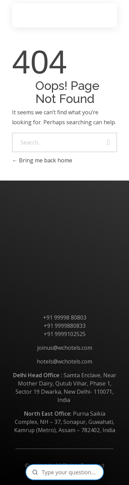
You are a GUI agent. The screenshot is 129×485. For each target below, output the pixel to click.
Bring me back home (42, 160)
